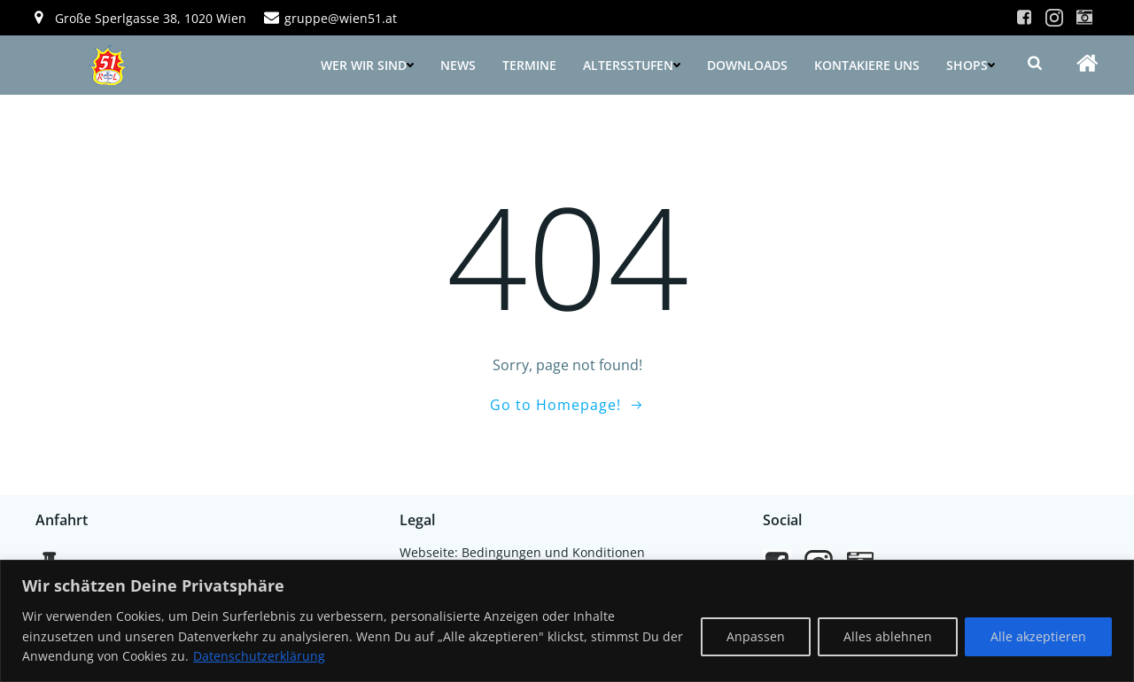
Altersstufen (631, 65)
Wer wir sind (367, 65)
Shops (970, 65)
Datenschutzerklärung (259, 655)
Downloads (747, 65)
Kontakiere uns (867, 65)
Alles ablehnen (887, 636)
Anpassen (755, 636)
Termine (529, 65)
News (458, 65)
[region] (567, 621)
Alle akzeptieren (1038, 636)
